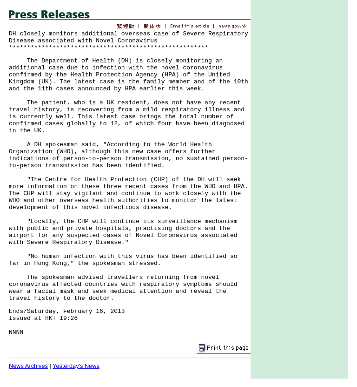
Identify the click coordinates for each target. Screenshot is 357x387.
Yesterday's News (76, 365)
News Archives (28, 365)
